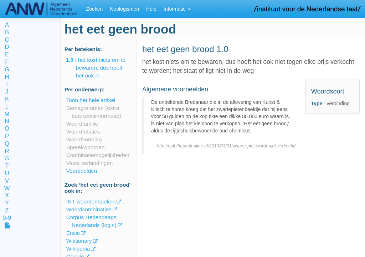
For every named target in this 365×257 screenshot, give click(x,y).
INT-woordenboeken (91, 201)
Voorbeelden (81, 171)
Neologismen (124, 9)
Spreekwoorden (85, 147)
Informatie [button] (177, 9)
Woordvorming (84, 139)
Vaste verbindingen (89, 163)
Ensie (73, 233)
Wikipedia (78, 249)
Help (151, 9)
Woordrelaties (83, 131)
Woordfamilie (82, 124)
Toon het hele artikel (90, 100)
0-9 (6, 218)
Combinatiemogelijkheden (97, 155)
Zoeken (94, 9)
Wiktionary (79, 241)
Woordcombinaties (89, 209)
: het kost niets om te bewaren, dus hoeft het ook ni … (101, 68)
